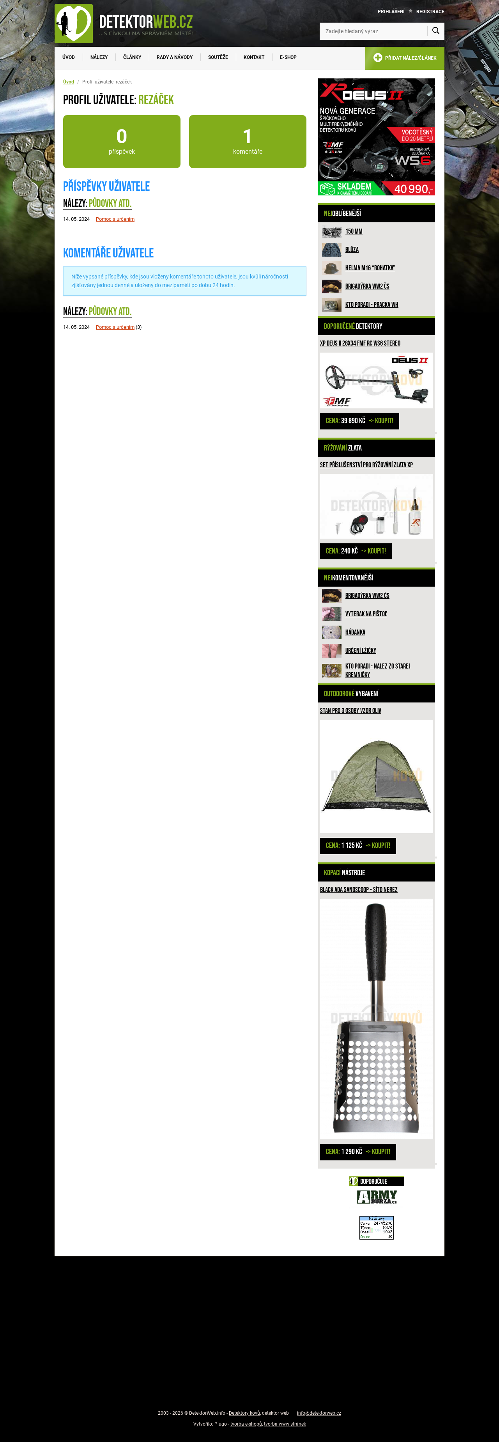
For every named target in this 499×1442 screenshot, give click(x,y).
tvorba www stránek (285, 1424)
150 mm (354, 231)
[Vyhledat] (435, 31)
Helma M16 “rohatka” (370, 268)
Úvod (68, 57)
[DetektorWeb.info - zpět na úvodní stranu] (129, 23)
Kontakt (254, 57)
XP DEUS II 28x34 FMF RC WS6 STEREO (360, 343)
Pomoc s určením (115, 219)
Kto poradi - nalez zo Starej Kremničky (378, 670)
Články (132, 57)
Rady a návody (175, 57)
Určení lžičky (360, 651)
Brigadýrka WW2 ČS (367, 286)
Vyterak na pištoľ (366, 614)
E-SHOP (288, 57)
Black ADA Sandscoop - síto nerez (359, 890)
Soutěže (218, 57)
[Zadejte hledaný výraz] (382, 31)
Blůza (352, 250)
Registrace (430, 11)
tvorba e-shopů (246, 1424)
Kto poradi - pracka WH (371, 305)
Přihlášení (391, 11)
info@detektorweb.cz (319, 1413)
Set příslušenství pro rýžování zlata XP (366, 465)
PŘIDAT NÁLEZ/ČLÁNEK (405, 59)
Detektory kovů (244, 1413)
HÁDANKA (355, 632)
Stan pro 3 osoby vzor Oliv (350, 711)
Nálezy (99, 57)
